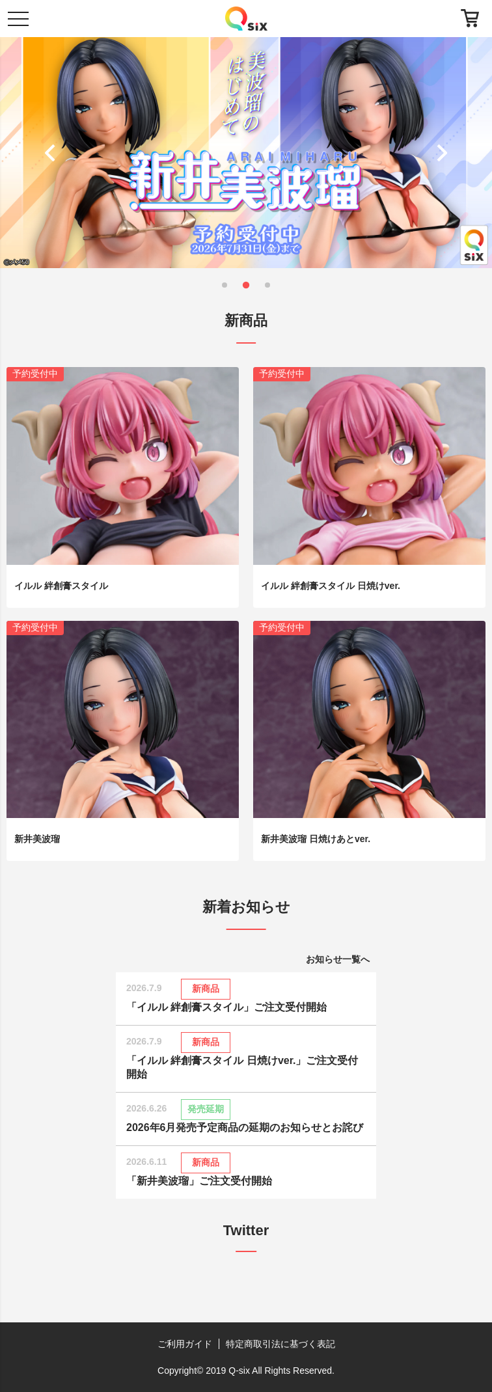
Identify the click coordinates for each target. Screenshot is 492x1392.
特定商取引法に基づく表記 (280, 1344)
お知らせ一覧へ (338, 959)
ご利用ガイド (184, 1344)
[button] (53, 152)
